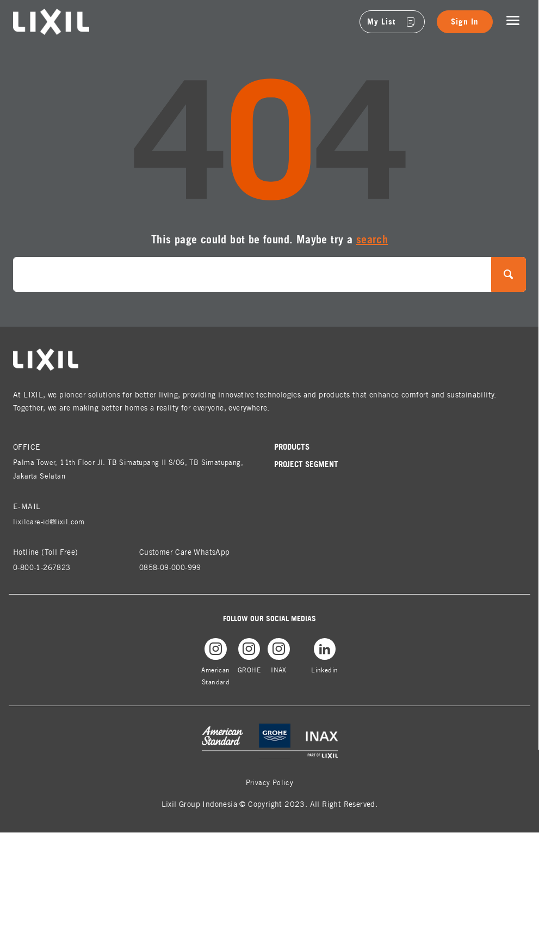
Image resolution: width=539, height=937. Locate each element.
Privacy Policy (269, 786)
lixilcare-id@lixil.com (50, 521)
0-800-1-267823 (45, 566)
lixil (20, 15)
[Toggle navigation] (513, 21)
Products (293, 447)
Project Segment (308, 464)
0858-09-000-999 (174, 566)
